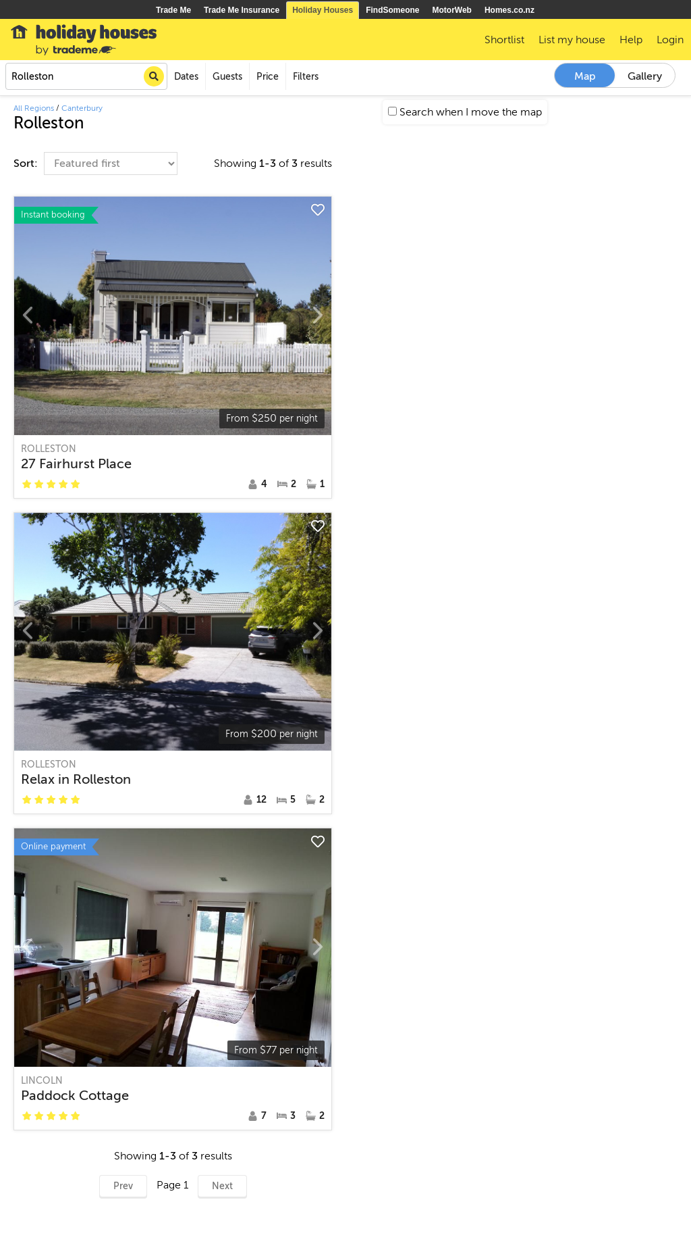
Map (585, 76)
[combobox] (86, 76)
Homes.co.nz (509, 10)
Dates (186, 77)
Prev (123, 1186)
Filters (306, 77)
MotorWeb (452, 10)
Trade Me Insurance (241, 10)
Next (222, 1186)
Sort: (26, 163)
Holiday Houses (322, 10)
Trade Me (173, 10)
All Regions (33, 108)
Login (670, 40)
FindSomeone (392, 10)
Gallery (645, 76)
